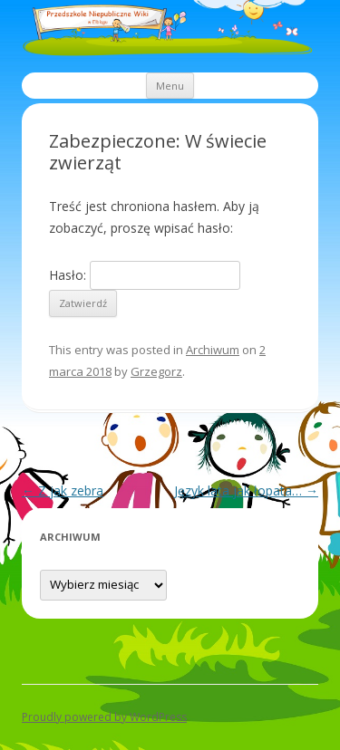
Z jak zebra (62, 490)
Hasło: (144, 275)
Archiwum (212, 349)
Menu (170, 85)
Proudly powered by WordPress (104, 717)
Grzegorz (156, 371)
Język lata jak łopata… (246, 490)
